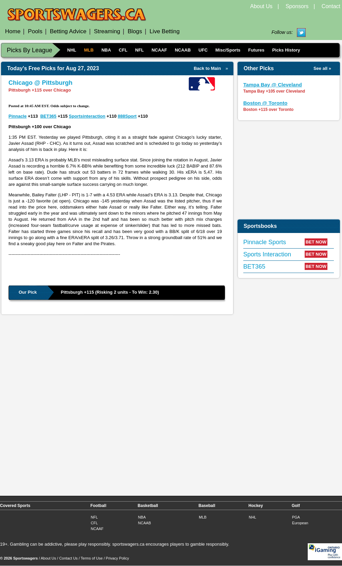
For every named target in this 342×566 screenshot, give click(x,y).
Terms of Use (92, 558)
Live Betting (165, 31)
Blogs (135, 31)
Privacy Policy (117, 558)
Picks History (286, 50)
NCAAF (159, 50)
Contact (331, 6)
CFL (123, 50)
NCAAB (183, 50)
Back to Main (207, 68)
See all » (322, 68)
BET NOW (316, 242)
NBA (106, 50)
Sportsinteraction (87, 116)
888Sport (127, 116)
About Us (261, 6)
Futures (256, 50)
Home (12, 31)
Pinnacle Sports (264, 242)
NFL (139, 50)
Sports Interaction (267, 254)
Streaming (107, 31)
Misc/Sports (228, 50)
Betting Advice (68, 31)
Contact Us (68, 558)
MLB (89, 50)
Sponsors (297, 6)
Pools (35, 31)
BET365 (48, 116)
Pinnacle (17, 116)
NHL (71, 50)
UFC (203, 50)
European (300, 523)
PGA (296, 517)
